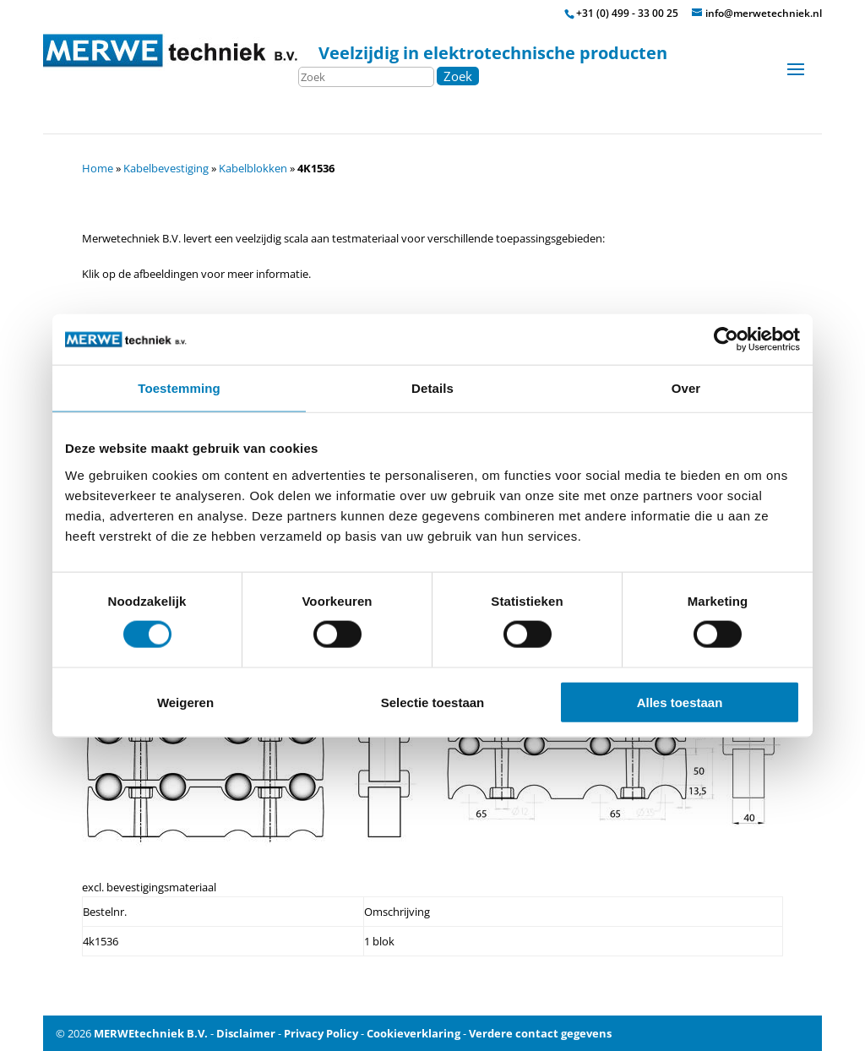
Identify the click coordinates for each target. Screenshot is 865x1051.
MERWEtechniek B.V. (151, 1033)
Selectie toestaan (433, 701)
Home (97, 168)
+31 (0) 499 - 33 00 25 (627, 13)
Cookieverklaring (413, 1033)
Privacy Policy (321, 1033)
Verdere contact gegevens (540, 1033)
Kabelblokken (253, 168)
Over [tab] (686, 388)
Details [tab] (432, 388)
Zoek (457, 76)
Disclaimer (245, 1033)
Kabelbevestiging (166, 168)
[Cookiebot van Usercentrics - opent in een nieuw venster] (726, 339)
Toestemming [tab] (179, 388)
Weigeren (185, 701)
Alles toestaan (680, 701)
